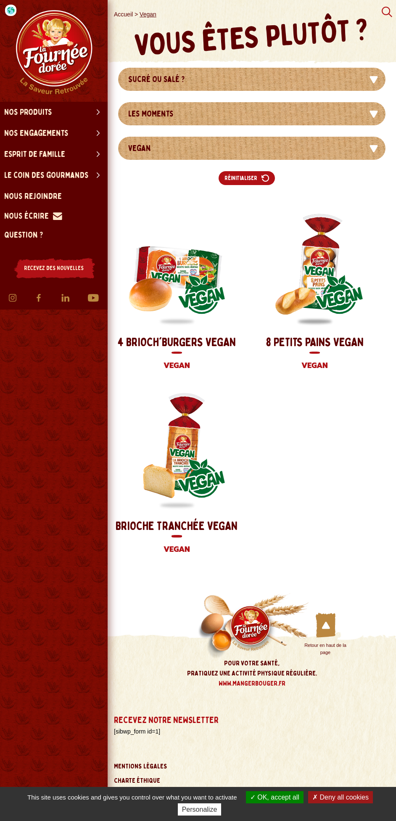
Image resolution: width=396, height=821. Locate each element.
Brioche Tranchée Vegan (176, 538)
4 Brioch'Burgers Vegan (176, 354)
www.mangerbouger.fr (252, 683)
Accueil (123, 14)
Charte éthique (137, 780)
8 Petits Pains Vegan (314, 354)
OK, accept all (274, 797)
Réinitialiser (246, 178)
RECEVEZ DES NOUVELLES (54, 268)
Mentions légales (140, 766)
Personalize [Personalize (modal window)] (199, 809)
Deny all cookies (340, 797)
